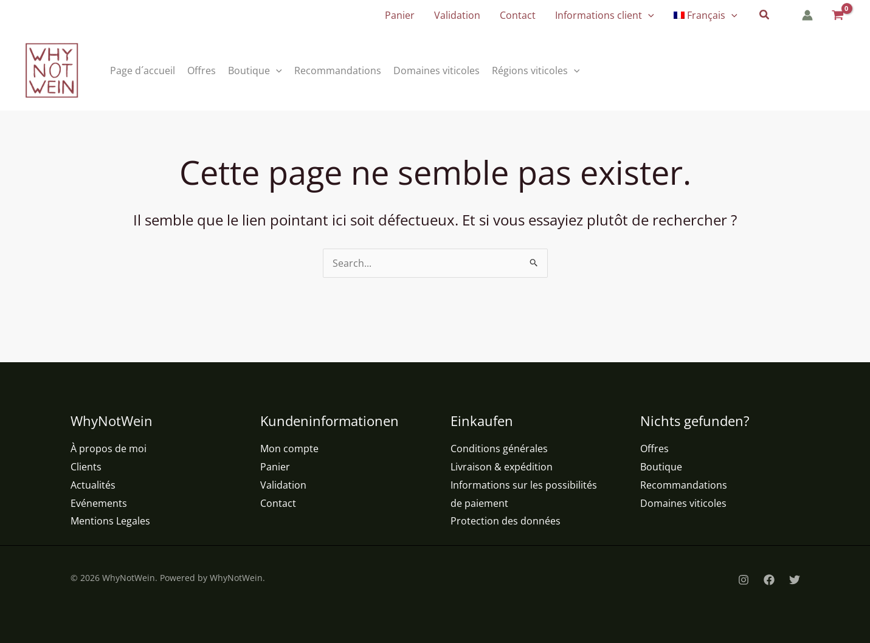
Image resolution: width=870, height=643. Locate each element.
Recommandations (683, 485)
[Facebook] (769, 579)
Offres (654, 448)
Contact (278, 503)
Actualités (93, 485)
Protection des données (506, 521)
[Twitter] (794, 579)
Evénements (99, 503)
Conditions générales (499, 448)
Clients (86, 466)
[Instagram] (743, 579)
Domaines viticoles (683, 503)
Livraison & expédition (502, 466)
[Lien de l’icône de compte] (807, 15)
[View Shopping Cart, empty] (837, 15)
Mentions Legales (110, 521)
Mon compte (289, 448)
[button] (648, 15)
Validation (283, 485)
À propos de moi (109, 448)
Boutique (661, 466)
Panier (275, 466)
